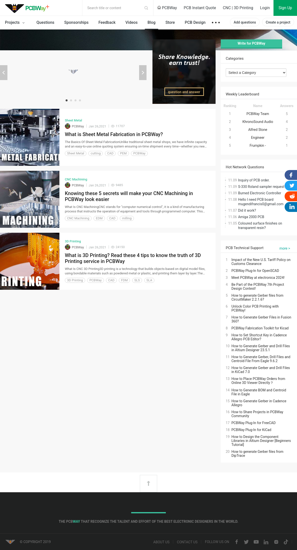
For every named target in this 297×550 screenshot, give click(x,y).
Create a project (278, 22)
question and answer (184, 92)
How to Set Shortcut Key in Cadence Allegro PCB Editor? (259, 337)
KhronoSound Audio (257, 122)
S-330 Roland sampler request (261, 187)
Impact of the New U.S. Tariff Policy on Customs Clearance (261, 262)
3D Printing (73, 241)
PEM (123, 153)
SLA (149, 280)
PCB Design (195, 22)
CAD (110, 153)
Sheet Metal (73, 120)
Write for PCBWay (251, 43)
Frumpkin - (258, 145)
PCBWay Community (28, 8)
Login (265, 7)
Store (170, 22)
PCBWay (167, 7)
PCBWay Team (258, 114)
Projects (15, 23)
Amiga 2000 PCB (251, 217)
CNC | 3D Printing (238, 7)
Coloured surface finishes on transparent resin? (260, 225)
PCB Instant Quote (200, 7)
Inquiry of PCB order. (254, 180)
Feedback (107, 22)
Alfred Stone (257, 130)
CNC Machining (76, 179)
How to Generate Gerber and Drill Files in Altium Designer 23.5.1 (260, 348)
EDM (99, 218)
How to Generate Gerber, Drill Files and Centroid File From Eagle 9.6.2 (260, 359)
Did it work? (247, 210)
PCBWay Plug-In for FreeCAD (253, 423)
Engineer (257, 138)
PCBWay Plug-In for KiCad (251, 430)
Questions (45, 22)
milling (127, 218)
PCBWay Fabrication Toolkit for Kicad (260, 328)
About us (161, 542)
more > (284, 248)
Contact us (187, 542)
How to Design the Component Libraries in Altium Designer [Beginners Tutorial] (261, 441)
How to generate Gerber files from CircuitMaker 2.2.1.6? (257, 297)
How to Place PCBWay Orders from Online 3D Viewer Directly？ (258, 381)
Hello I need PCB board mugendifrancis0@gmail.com (260, 202)
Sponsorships (76, 22)
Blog (151, 22)
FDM (124, 280)
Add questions (245, 22)
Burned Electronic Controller (259, 193)
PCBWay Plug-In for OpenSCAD (255, 271)
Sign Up (285, 7)
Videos (131, 22)
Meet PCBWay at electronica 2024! (258, 278)
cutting (95, 153)
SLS (137, 280)
